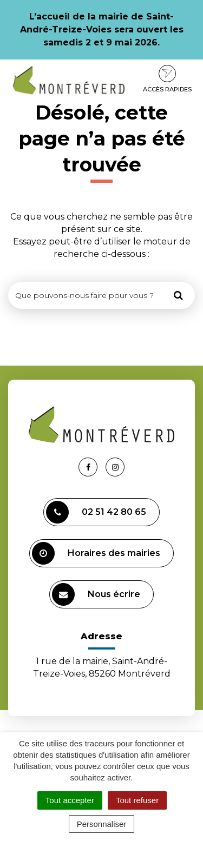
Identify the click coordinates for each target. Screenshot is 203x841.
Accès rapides (167, 79)
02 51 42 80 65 (96, 512)
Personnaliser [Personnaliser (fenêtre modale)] (102, 824)
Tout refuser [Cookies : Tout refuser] (137, 800)
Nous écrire (96, 594)
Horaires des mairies (96, 553)
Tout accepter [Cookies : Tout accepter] (69, 800)
